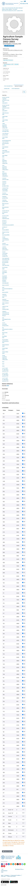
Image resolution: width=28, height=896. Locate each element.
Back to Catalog (7, 851)
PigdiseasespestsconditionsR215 (7, 329)
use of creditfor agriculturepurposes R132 (5, 379)
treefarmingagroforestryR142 (6, 319)
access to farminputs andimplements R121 (5, 217)
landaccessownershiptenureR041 (7, 289)
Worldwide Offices (19, 869)
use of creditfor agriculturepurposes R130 (5, 370)
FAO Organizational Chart (4, 871)
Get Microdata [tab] (15, 88)
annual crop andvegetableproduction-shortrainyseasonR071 (5, 108)
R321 (3, 361)
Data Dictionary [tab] (18, 86)
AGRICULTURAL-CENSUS (7, 9)
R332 (3, 366)
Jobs (2, 875)
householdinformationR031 (4, 272)
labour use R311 (5, 285)
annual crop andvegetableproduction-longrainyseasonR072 (5, 100)
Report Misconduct (11, 876)
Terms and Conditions (16, 875)
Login (21, 1)
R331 (3, 363)
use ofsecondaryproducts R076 (5, 324)
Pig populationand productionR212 (5, 341)
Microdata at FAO (24, 3)
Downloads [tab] (6, 88)
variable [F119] (20, 10)
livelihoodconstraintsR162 (4, 296)
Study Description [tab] (8, 86)
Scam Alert (3, 876)
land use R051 (5, 292)
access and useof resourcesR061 (5, 212)
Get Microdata (9, 45)
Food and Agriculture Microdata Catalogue (13, 7)
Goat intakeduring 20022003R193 (5, 152)
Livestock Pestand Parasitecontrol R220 (5, 189)
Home (3, 7)
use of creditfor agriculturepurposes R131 (5, 375)
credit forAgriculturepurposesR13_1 (5, 248)
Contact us (7, 875)
